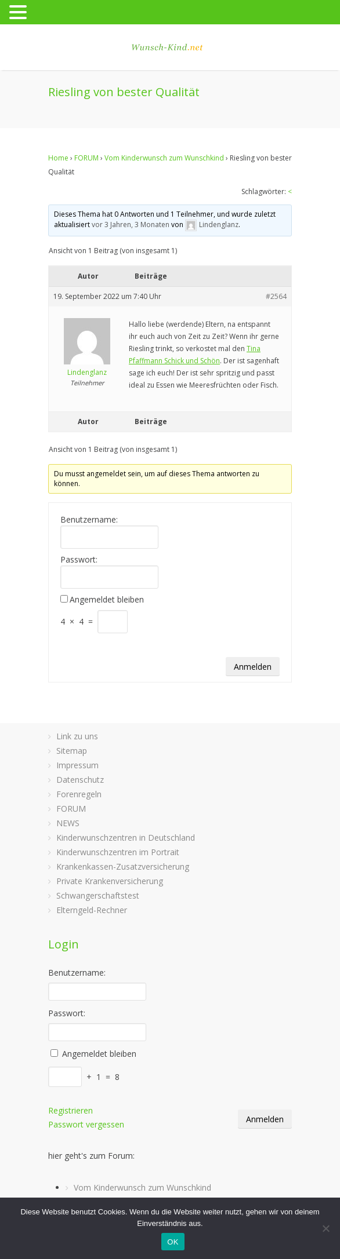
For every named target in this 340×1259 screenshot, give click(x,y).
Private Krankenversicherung (109, 880)
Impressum (77, 765)
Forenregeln (79, 794)
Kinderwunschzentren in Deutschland (125, 837)
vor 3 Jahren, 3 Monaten (130, 224)
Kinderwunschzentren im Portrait (117, 851)
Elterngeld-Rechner (91, 909)
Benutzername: (89, 519)
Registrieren (70, 1110)
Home (58, 158)
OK (172, 1242)
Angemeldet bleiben (107, 599)
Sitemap (71, 750)
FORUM (86, 158)
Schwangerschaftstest (97, 895)
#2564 (276, 296)
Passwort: (78, 559)
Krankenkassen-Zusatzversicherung (122, 866)
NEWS (67, 823)
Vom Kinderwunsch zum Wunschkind (164, 158)
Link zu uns (77, 736)
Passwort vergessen (86, 1124)
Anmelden (253, 666)
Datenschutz (80, 779)
